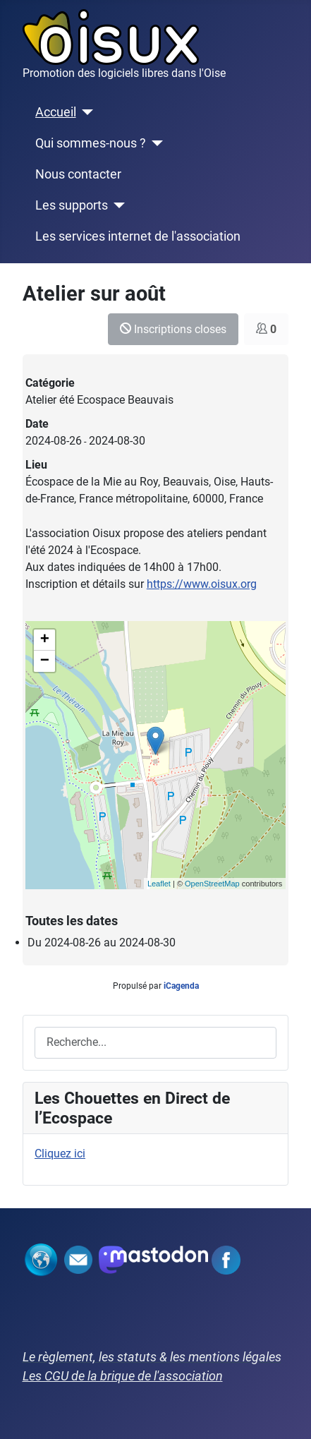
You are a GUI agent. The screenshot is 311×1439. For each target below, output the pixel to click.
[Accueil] (85, 112)
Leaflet (159, 883)
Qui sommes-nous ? (90, 143)
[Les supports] (117, 205)
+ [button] (44, 640)
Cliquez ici (60, 1153)
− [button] (44, 661)
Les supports (71, 205)
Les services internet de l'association (137, 236)
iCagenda (181, 986)
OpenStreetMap (212, 883)
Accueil (55, 112)
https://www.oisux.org (202, 584)
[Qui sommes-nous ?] (155, 143)
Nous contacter (78, 174)
